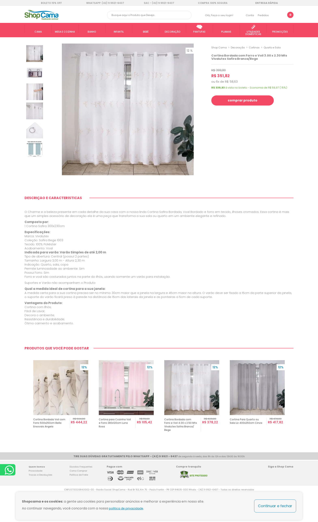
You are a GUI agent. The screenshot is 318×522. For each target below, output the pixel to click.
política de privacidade (127, 508)
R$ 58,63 (231, 81)
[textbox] (149, 15)
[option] (60, 427)
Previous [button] (26, 427)
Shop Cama (219, 47)
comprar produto (245, 100)
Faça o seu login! (222, 15)
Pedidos (263, 15)
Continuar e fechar (275, 505)
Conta (250, 15)
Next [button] (291, 427)
